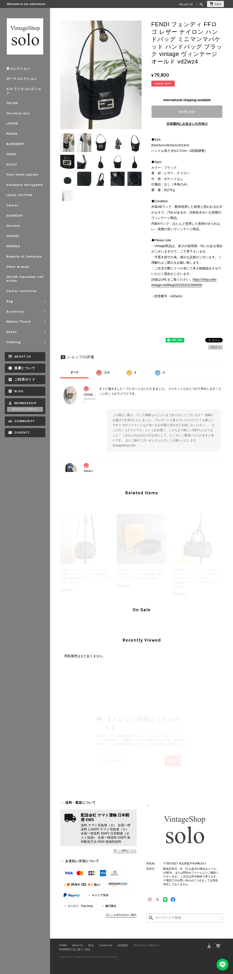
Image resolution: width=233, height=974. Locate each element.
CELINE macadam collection (25, 279)
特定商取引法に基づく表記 (75, 949)
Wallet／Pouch (18, 322)
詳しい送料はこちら (125, 850)
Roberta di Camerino (24, 256)
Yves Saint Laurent (22, 174)
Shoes (11, 332)
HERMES (13, 246)
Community (24, 421)
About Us (186, 4)
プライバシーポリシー (147, 945)
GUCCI (11, 164)
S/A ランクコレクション (23, 91)
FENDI (11, 154)
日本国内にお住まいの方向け (187, 124)
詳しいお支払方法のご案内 (121, 914)
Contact (22, 432)
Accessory (15, 311)
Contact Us (105, 945)
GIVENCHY (14, 216)
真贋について (24, 368)
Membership (25, 403)
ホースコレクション (21, 79)
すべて (75, 372)
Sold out (187, 111)
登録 (172, 761)
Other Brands (17, 267)
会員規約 (123, 945)
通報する (215, 347)
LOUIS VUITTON (19, 195)
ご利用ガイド (24, 379)
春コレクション (18, 69)
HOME (63, 945)
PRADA (12, 134)
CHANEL (13, 236)
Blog (18, 391)
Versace (13, 226)
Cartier (12, 205)
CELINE (12, 103)
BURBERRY (15, 144)
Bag (9, 301)
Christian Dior (18, 113)
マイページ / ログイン (25, 409)
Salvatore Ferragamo (24, 185)
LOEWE (12, 123)
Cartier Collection (21, 291)
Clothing (13, 342)
